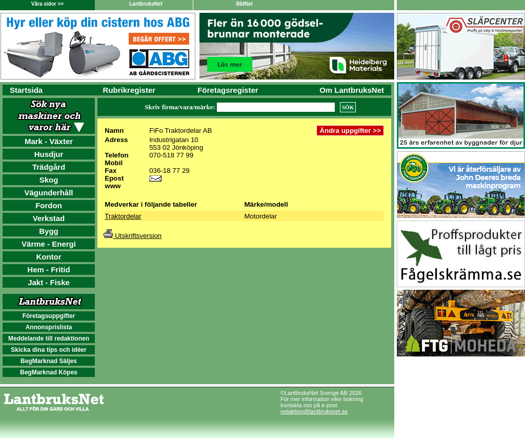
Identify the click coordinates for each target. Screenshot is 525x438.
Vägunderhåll (48, 192)
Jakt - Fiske (49, 282)
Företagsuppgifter (49, 316)
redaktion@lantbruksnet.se (314, 411)
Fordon (48, 205)
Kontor (48, 256)
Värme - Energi (49, 244)
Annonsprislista (49, 327)
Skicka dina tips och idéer (48, 349)
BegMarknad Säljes (49, 361)
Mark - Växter (49, 141)
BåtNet (244, 4)
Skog (48, 179)
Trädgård (48, 167)
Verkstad (49, 218)
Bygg (48, 231)
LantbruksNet (145, 4)
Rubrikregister (129, 90)
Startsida (26, 90)
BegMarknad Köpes (48, 372)
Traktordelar (123, 216)
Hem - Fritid (48, 269)
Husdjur (49, 154)
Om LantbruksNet (351, 90)
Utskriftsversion (132, 236)
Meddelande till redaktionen (48, 338)
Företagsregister (227, 90)
